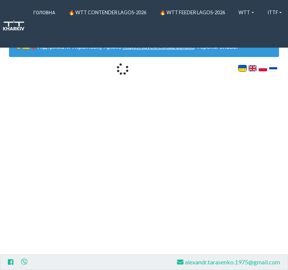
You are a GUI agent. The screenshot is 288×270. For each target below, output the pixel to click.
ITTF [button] (272, 12)
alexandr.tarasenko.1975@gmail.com (228, 262)
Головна (44, 12)
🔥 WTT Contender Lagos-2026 (107, 12)
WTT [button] (244, 12)
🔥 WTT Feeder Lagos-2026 (192, 12)
